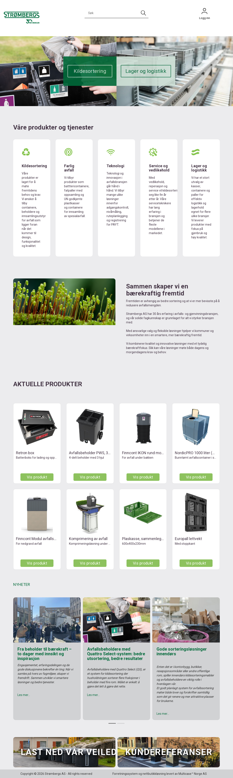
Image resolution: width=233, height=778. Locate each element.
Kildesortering (90, 71)
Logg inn (204, 12)
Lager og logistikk (145, 71)
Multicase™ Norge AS (192, 773)
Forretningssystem (125, 773)
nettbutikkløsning (154, 773)
